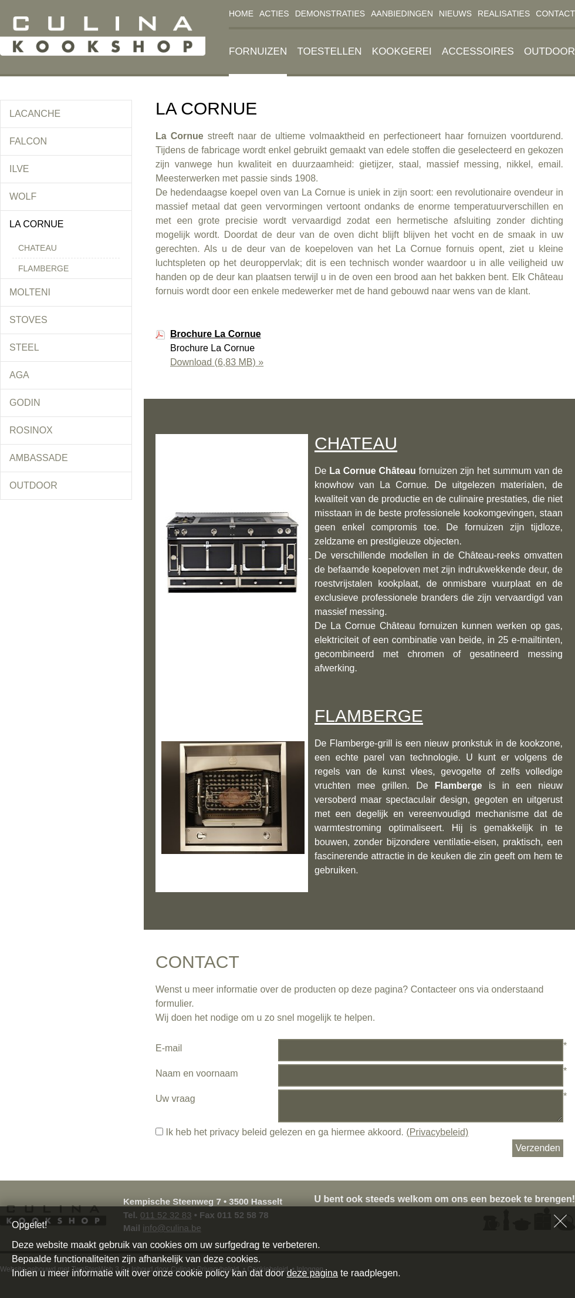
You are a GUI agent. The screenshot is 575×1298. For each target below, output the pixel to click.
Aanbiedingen (402, 13)
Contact (555, 13)
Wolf (22, 196)
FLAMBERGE (368, 715)
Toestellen (329, 51)
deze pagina (312, 1273)
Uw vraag (175, 1099)
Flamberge (43, 268)
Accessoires (478, 51)
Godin (24, 403)
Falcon (28, 141)
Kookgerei (402, 51)
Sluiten (560, 1221)
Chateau (37, 248)
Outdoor (549, 51)
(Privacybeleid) (437, 1132)
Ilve (19, 169)
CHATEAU (355, 443)
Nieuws (455, 13)
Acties (274, 13)
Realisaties (504, 13)
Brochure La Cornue (215, 334)
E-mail (168, 1048)
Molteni (29, 292)
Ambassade (38, 458)
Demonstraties (330, 13)
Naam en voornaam (196, 1073)
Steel (24, 347)
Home (241, 13)
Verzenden (537, 1148)
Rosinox (31, 430)
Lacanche (34, 114)
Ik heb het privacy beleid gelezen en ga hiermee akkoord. (311, 1132)
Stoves (28, 320)
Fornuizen (258, 51)
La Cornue (36, 224)
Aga (19, 375)
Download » (216, 362)
